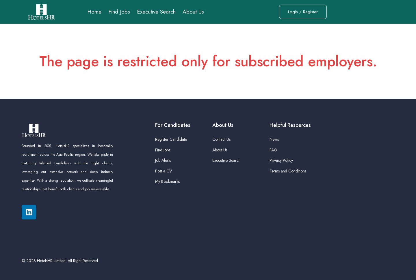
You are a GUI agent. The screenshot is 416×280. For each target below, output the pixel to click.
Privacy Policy (281, 160)
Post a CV (163, 171)
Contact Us (221, 139)
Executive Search (156, 12)
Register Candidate (171, 139)
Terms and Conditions (288, 171)
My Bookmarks (167, 181)
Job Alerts (163, 160)
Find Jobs (119, 12)
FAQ (273, 150)
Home (94, 12)
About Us (193, 12)
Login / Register (303, 12)
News (274, 139)
